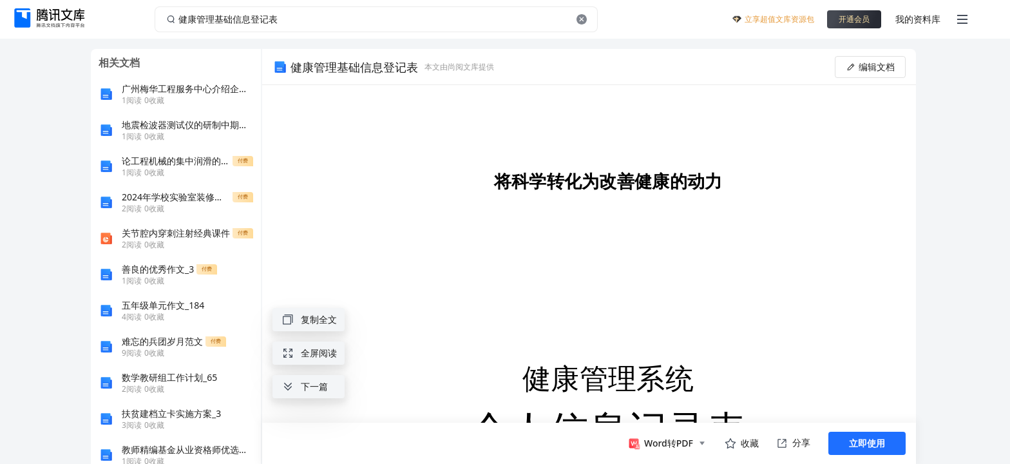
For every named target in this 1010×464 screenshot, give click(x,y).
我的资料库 (917, 19)
